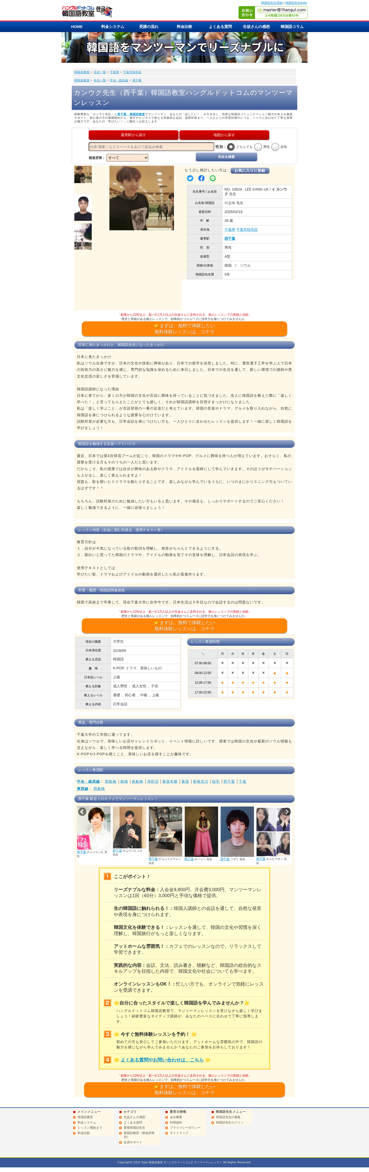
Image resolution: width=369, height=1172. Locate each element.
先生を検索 (226, 157)
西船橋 (111, 781)
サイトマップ (179, 1133)
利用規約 (176, 1122)
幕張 (185, 781)
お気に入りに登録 (249, 170)
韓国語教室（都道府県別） (139, 1135)
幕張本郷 (170, 781)
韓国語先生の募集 (228, 1117)
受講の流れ (148, 26)
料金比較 (184, 26)
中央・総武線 (119, 80)
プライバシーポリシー (185, 1127)
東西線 (82, 789)
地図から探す (224, 135)
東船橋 (137, 781)
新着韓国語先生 (134, 1127)
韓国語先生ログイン (230, 1122)
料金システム (112, 26)
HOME (77, 26)
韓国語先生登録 (272, 3)
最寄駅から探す (133, 135)
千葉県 (114, 72)
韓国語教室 (82, 72)
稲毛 (216, 781)
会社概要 (176, 1117)
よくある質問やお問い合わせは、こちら (162, 1059)
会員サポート (133, 1142)
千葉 (243, 781)
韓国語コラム (292, 26)
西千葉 (137, 80)
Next (287, 812)
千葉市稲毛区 (132, 72)
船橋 (124, 781)
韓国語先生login (296, 3)
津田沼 (153, 781)
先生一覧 (100, 72)
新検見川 (200, 781)
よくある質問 (220, 26)
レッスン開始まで (90, 1127)
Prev (82, 812)
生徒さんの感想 (256, 26)
